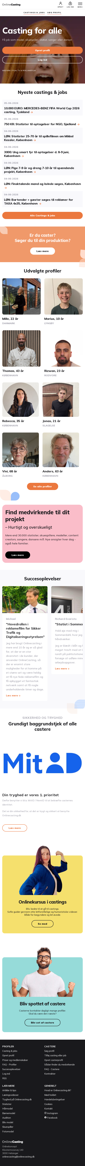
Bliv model (7, 1122)
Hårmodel (7, 1108)
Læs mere (42, 251)
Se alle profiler (42, 486)
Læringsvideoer (10, 1095)
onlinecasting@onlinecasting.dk (18, 1156)
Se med (42, 923)
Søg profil (49, 1051)
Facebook (50, 1117)
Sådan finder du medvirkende (59, 1064)
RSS (4, 1078)
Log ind (42, 59)
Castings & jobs (34, 12)
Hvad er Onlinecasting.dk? (57, 1090)
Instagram (51, 1113)
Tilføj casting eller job (55, 1055)
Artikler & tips (9, 1090)
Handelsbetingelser (54, 1099)
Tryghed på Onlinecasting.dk (17, 1099)
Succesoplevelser (11, 1069)
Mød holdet (50, 1095)
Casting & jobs (9, 1051)
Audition (6, 1117)
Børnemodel (8, 1113)
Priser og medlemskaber (15, 1060)
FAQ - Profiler (9, 1064)
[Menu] (80, 4)
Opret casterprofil (53, 1060)
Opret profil (42, 50)
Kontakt (48, 1108)
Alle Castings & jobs (42, 215)
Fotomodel (8, 1131)
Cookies (48, 1104)
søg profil (54, 12)
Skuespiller (7, 1126)
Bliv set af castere (42, 1022)
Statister (6, 1104)
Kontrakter (49, 1073)
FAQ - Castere (51, 1069)
